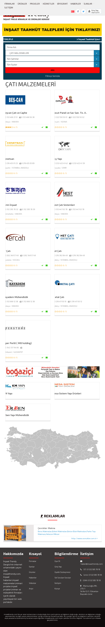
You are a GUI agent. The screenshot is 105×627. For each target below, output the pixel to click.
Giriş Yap (58, 566)
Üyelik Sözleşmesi (62, 572)
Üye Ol (57, 561)
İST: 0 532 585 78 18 (90, 569)
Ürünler (22, 3)
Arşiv (31, 588)
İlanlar (88, 3)
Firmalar (10, 3)
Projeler (35, 3)
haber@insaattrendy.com (91, 562)
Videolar (32, 583)
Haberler (76, 3)
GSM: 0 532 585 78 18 (90, 580)
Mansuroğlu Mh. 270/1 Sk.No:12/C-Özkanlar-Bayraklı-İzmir (89, 590)
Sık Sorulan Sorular (63, 577)
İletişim (9, 7)
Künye (57, 588)
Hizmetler (48, 3)
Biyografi (62, 3)
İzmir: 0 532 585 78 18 (91, 575)
